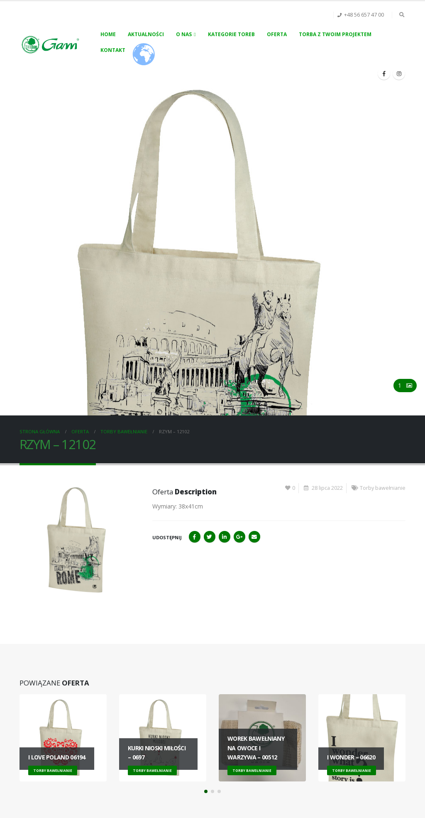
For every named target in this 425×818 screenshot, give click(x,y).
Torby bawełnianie (382, 487)
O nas (184, 34)
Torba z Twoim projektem (335, 34)
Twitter (209, 537)
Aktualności (146, 34)
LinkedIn (224, 537)
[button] (206, 791)
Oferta (277, 34)
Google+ (239, 537)
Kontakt (112, 50)
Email (254, 537)
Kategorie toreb (231, 34)
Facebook (194, 537)
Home (108, 34)
